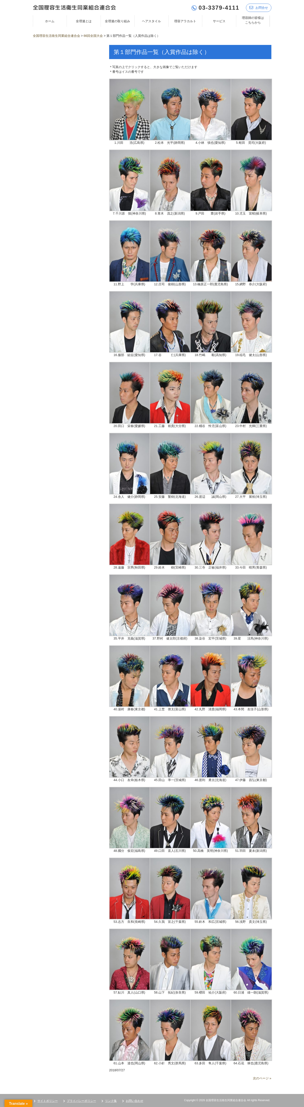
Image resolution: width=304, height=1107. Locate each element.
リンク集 (111, 1100)
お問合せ (258, 7)
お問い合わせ (134, 1100)
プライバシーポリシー (81, 1100)
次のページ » (262, 1078)
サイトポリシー (47, 1100)
